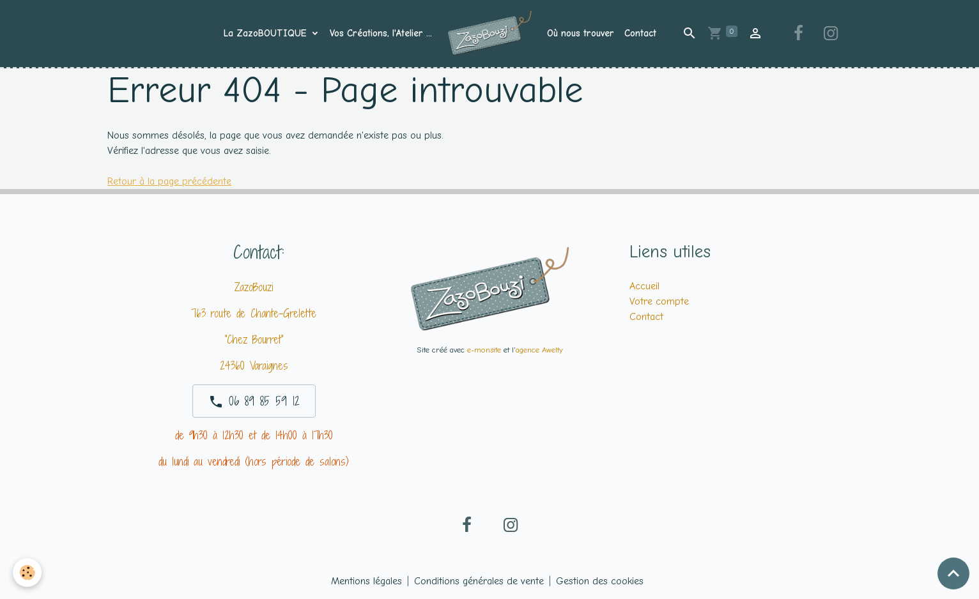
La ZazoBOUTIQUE (267, 33)
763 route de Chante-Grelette (253, 313)
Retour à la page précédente (169, 181)
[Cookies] (27, 572)
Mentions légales (366, 581)
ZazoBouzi (254, 287)
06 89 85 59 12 (254, 401)
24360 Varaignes (254, 365)
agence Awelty (539, 349)
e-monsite (484, 349)
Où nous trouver (580, 33)
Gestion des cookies (600, 581)
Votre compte (659, 301)
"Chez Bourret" (254, 339)
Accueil (644, 286)
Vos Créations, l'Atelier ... (381, 33)
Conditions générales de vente (479, 581)
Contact (640, 33)
